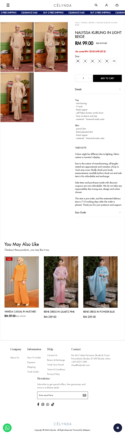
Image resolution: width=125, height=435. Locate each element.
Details (78, 89)
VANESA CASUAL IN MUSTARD (20, 311)
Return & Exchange (56, 360)
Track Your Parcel (55, 364)
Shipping (31, 367)
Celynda (52, 430)
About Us (14, 357)
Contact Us (52, 355)
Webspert (86, 430)
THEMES (84, 23)
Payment (31, 362)
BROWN (92, 23)
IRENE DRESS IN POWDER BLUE (99, 311)
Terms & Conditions (56, 369)
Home (77, 23)
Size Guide (80, 212)
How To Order (34, 357)
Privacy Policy (53, 374)
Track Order (33, 371)
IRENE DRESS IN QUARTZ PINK (59, 311)
